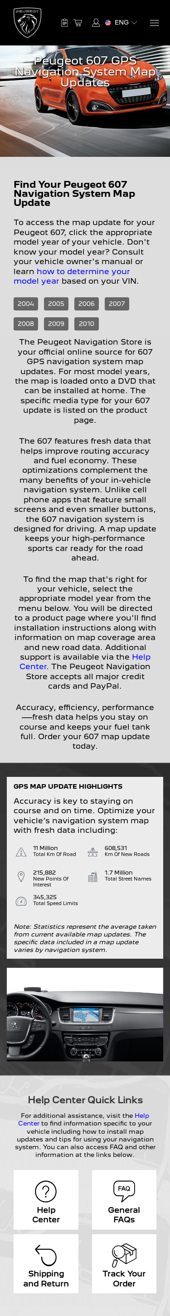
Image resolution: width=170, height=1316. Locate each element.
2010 (86, 323)
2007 (117, 303)
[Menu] (154, 23)
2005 (56, 303)
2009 (56, 323)
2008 (26, 323)
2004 (26, 303)
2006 (86, 303)
